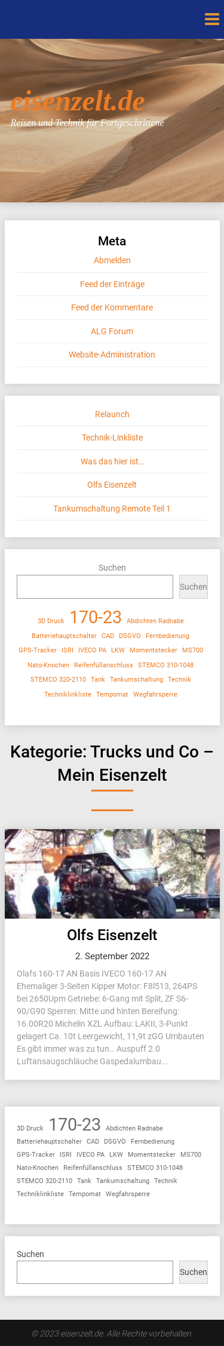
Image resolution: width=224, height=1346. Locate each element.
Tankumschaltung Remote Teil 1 (112, 508)
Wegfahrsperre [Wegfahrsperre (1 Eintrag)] (155, 694)
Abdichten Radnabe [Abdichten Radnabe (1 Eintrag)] (155, 621)
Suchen (112, 567)
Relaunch (112, 414)
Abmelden (112, 260)
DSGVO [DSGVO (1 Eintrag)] (130, 636)
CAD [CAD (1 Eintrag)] (108, 636)
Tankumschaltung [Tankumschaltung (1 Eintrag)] (136, 679)
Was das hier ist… (112, 461)
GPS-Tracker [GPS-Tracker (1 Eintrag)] (38, 650)
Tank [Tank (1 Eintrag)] (98, 679)
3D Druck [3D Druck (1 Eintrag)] (51, 621)
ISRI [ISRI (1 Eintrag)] (67, 650)
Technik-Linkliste (112, 437)
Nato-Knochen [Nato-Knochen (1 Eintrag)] (48, 665)
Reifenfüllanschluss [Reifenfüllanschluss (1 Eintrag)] (103, 665)
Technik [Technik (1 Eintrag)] (179, 679)
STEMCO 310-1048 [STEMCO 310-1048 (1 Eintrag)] (166, 665)
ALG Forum (112, 331)
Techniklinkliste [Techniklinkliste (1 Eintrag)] (67, 694)
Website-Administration (112, 354)
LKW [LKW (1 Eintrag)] (118, 650)
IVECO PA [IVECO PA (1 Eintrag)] (92, 650)
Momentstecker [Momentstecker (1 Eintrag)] (153, 650)
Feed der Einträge (112, 284)
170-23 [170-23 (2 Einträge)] (95, 617)
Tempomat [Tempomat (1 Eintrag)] (112, 694)
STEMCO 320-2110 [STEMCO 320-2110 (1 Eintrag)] (58, 679)
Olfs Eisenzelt (112, 484)
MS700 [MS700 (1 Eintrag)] (192, 650)
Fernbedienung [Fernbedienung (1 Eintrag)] (167, 636)
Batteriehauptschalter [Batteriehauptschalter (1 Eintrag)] (64, 636)
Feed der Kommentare (112, 307)
